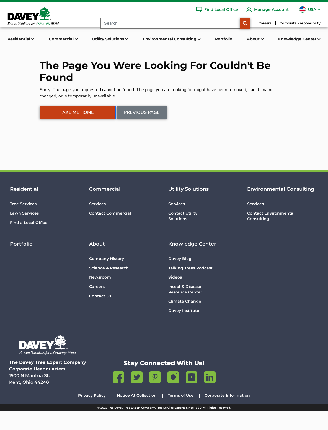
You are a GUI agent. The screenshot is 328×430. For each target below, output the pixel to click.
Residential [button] (19, 39)
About (97, 263)
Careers (265, 23)
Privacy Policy (92, 414)
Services (97, 222)
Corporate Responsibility (300, 23)
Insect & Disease (185, 308)
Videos (175, 295)
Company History (106, 277)
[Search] (170, 23)
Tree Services (23, 222)
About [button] (254, 39)
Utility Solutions (188, 208)
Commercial (104, 208)
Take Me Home (77, 133)
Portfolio (223, 39)
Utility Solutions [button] (108, 39)
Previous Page (142, 133)
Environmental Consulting (280, 208)
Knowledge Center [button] (297, 39)
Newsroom (100, 295)
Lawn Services (24, 232)
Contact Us (100, 314)
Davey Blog (180, 277)
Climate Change (184, 320)
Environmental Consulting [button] (170, 39)
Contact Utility (182, 235)
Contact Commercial (110, 232)
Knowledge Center (192, 263)
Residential (24, 208)
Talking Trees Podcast (190, 286)
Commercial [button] (62, 39)
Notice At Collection (137, 414)
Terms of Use (180, 414)
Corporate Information (227, 414)
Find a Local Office (28, 241)
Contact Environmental (271, 235)
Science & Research (109, 286)
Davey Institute (183, 329)
